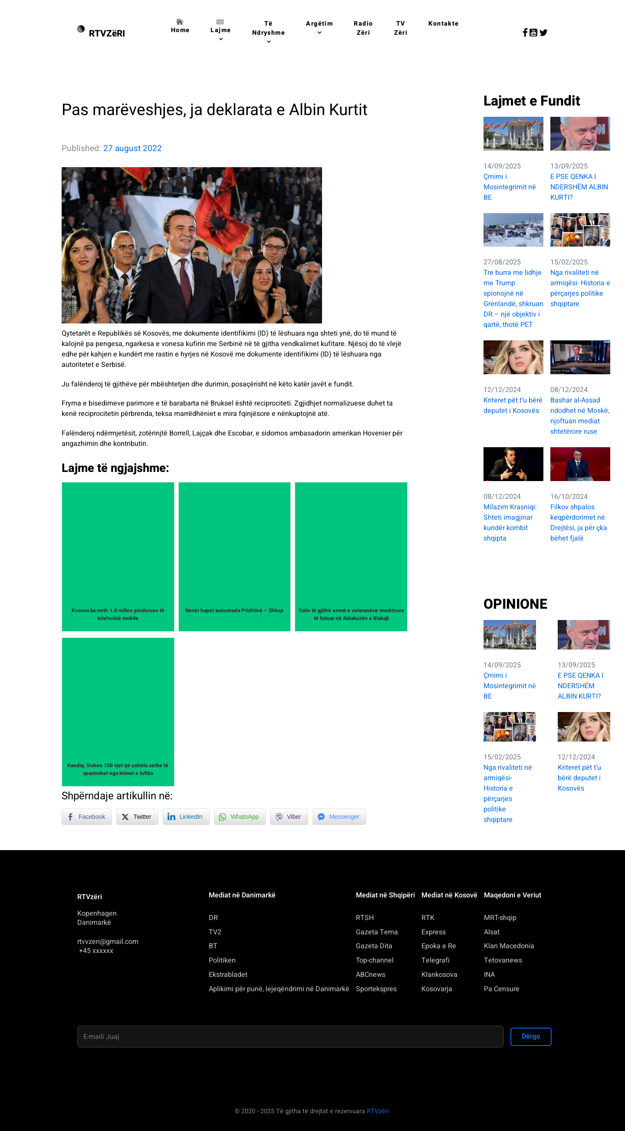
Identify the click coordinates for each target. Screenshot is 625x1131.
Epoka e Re (438, 946)
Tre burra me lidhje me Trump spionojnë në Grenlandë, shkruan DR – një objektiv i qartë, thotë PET (513, 298)
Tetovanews (503, 960)
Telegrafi (435, 960)
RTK (427, 918)
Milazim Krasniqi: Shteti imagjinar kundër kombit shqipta (510, 523)
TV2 (215, 932)
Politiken (222, 960)
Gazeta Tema (377, 932)
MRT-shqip (500, 918)
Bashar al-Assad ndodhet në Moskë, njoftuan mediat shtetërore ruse (579, 416)
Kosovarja (436, 989)
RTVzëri (378, 1111)
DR (213, 918)
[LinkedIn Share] (186, 816)
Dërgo (531, 1036)
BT (213, 946)
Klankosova (439, 974)
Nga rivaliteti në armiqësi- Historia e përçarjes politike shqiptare (580, 288)
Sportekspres (376, 989)
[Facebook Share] (87, 816)
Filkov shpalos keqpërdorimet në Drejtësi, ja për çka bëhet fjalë (578, 523)
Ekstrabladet (228, 974)
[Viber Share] (289, 816)
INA (489, 974)
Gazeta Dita (374, 946)
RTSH (365, 918)
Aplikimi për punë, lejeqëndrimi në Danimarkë (279, 989)
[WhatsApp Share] (240, 816)
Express (433, 932)
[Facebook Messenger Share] (339, 816)
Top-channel (375, 960)
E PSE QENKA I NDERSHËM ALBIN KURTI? (579, 187)
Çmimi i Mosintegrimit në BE (510, 187)
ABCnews (370, 974)
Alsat (492, 932)
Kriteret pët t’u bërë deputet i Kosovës (513, 405)
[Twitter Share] (137, 816)
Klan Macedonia (509, 946)
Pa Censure (502, 989)
